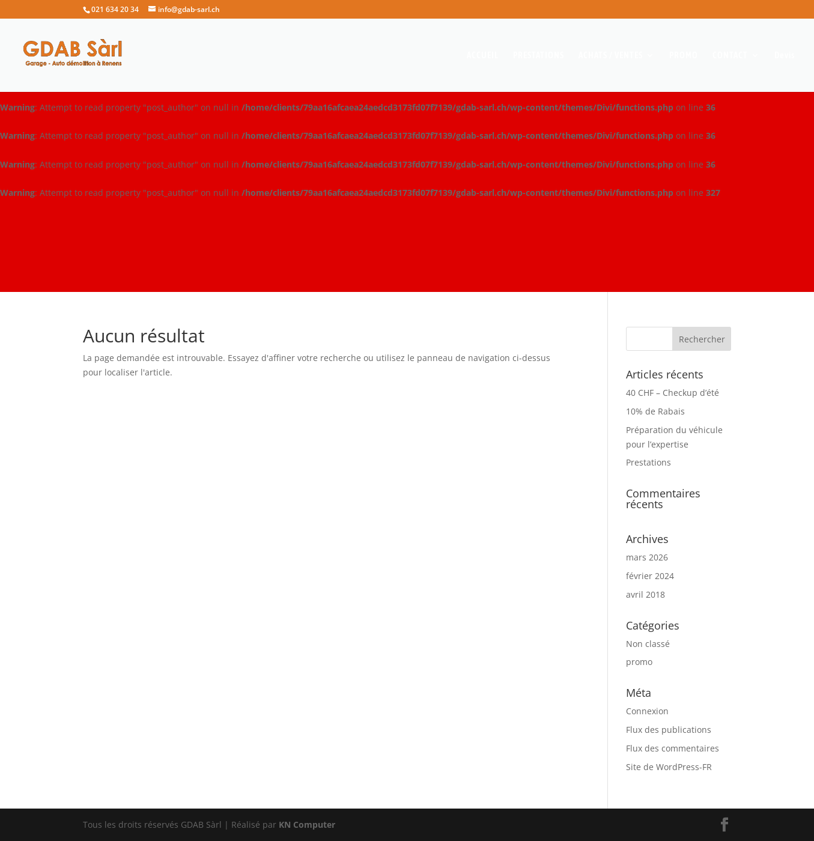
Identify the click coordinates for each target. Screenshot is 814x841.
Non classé (648, 643)
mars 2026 (647, 557)
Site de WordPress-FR (669, 767)
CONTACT (730, 55)
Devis (784, 55)
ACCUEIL (483, 55)
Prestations (648, 462)
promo (639, 661)
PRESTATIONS (538, 55)
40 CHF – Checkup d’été (672, 392)
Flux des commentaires (672, 748)
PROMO (683, 55)
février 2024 (650, 575)
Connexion (647, 711)
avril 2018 (645, 594)
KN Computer (307, 824)
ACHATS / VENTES (611, 55)
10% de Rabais (655, 411)
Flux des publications (668, 729)
